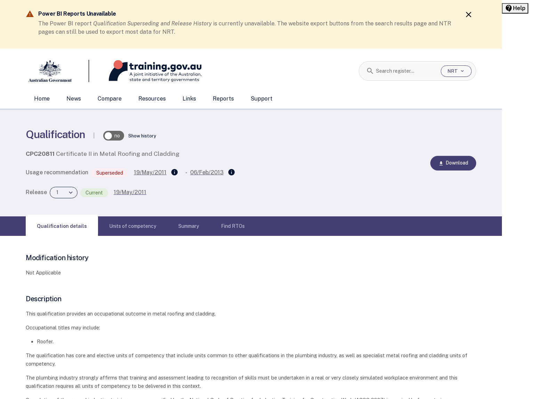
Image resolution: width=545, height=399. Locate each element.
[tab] (62, 226)
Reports (223, 98)
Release (36, 192)
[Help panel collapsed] (515, 8)
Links (189, 98)
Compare (110, 98)
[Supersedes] (174, 172)
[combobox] (406, 71)
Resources (152, 98)
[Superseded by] (231, 172)
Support (261, 98)
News (73, 98)
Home (42, 98)
